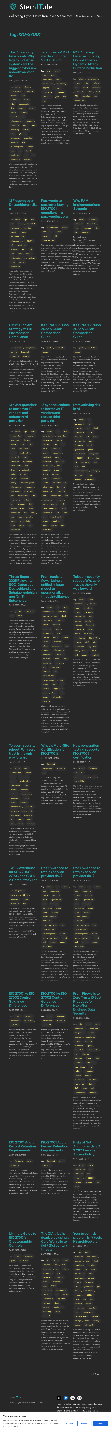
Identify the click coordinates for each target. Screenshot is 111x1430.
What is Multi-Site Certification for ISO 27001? (55, 749)
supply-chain (15, 155)
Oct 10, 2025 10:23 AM (50, 1254)
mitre (97, 458)
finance (65, 637)
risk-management (17, 146)
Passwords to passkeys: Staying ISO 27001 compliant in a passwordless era (55, 209)
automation (30, 436)
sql (83, 1084)
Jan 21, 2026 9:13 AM (17, 425)
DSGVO (46, 88)
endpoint (25, 470)
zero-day (27, 159)
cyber (13, 104)
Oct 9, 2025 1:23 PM (81, 1246)
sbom (57, 1303)
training (78, 479)
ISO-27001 (15, 125)
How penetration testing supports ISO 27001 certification (86, 751)
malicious (46, 658)
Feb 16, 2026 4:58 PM (49, 221)
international (15, 491)
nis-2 (98, 91)
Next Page (96, 1374)
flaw (97, 1058)
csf (88, 436)
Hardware (88, 633)
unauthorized (80, 1092)
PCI (76, 96)
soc (20, 151)
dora (76, 87)
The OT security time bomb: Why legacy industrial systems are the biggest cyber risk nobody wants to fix (23, 64)
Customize (69, 1423)
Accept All (100, 1423)
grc (98, 1286)
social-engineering (18, 258)
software (32, 258)
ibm (88, 1173)
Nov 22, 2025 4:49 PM (50, 758)
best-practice (15, 440)
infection (78, 1178)
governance (47, 92)
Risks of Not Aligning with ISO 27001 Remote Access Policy (86, 1148)
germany (18, 611)
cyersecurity (61, 84)
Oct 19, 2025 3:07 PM (17, 1155)
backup (55, 1260)
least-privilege (23, 495)
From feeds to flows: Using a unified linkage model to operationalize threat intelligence (55, 587)
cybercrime (27, 461)
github (45, 646)
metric (25, 125)
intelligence (93, 454)
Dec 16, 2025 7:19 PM (81, 413)
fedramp (14, 352)
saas (12, 253)
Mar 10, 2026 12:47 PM (18, 80)
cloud (57, 71)
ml (76, 462)
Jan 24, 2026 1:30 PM (49, 341)
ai (89, 419)
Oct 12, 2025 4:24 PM (17, 1250)
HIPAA (85, 87)
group (90, 449)
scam (77, 1186)
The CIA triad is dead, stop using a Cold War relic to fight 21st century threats (55, 1241)
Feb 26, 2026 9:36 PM (81, 72)
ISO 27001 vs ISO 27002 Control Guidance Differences (22, 999)
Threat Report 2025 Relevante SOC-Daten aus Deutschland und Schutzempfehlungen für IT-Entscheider (23, 588)
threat (13, 262)
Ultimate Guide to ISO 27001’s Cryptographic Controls (22, 1239)
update (21, 262)
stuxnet (28, 151)
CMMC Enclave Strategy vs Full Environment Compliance (21, 331)
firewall (13, 112)
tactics (45, 693)
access (17, 87)
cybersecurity (24, 104)
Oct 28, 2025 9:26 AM (49, 880)
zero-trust (85, 232)
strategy (26, 356)
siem (12, 151)
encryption (29, 1256)
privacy (88, 1075)
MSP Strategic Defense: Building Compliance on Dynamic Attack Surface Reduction (87, 60)
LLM (89, 458)
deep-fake (59, 1277)
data (12, 108)
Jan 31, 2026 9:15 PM (17, 341)
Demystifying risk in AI (86, 407)
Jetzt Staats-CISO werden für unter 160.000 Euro (55, 56)
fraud (45, 1286)
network (26, 129)
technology (79, 475)
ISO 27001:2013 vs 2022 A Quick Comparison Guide (55, 331)
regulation (28, 138)
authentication (16, 91)
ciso (23, 95)
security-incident (24, 517)
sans (20, 253)
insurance (28, 121)
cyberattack (31, 224)
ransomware (15, 138)
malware (78, 1182)
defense (96, 83)
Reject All (84, 1423)
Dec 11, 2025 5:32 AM (17, 605)
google (89, 445)
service (30, 146)
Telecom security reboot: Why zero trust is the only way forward (86, 583)
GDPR (25, 895)
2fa (80, 1024)
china (77, 608)
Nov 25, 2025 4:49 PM (82, 593)
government (60, 92)
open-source (54, 667)
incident (23, 112)
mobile (77, 1071)
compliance (15, 99)
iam (66, 646)
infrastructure (16, 121)
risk (23, 142)
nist (64, 96)
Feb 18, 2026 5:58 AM (17, 213)
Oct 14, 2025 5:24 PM (81, 1159)
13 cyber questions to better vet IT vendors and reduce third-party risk (23, 413)
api (25, 219)
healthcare (24, 478)
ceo (32, 219)
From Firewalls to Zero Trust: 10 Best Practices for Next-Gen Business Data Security (87, 1003)
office (13, 134)
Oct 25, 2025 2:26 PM (17, 1010)
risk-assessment (48, 240)
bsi (90, 424)
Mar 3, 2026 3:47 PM (49, 64)
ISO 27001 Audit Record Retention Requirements (22, 1146)
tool (26, 155)
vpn (33, 155)
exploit (31, 108)
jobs (57, 96)
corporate (78, 436)
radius (31, 508)
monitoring (15, 129)
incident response (17, 117)
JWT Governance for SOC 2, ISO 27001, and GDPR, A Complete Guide (23, 874)
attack (26, 87)
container (59, 620)
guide (49, 348)
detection (21, 108)
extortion (23, 474)
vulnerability (15, 159)
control (26, 99)
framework (57, 88)
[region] (55, 1421)
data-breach (47, 1277)
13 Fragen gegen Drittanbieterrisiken (23, 205)
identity (23, 232)
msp (90, 91)
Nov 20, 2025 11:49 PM (82, 762)
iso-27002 (14, 1025)
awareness (29, 91)
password (14, 249)
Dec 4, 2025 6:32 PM (49, 601)
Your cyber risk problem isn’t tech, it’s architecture (87, 1237)
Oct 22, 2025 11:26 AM (82, 1018)
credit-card (15, 457)
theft (76, 1088)
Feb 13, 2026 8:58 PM (81, 213)
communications (49, 75)
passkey (58, 231)
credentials (24, 453)
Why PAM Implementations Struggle (86, 205)
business (14, 95)
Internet (78, 1295)
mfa (33, 125)
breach (27, 440)
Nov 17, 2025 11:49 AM (18, 884)
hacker (77, 633)
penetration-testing (17, 508)
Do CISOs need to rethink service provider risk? (54, 872)
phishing (22, 134)
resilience (14, 142)
